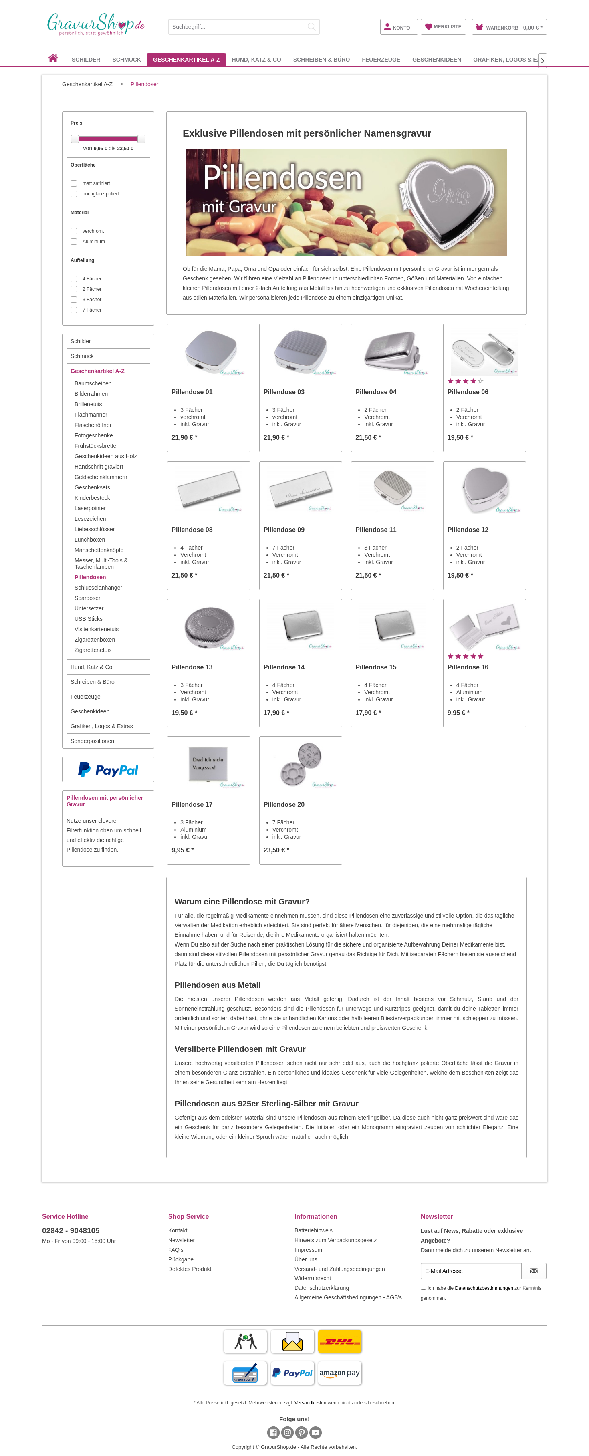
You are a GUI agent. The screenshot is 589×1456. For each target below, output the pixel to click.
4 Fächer (92, 279)
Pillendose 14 (284, 667)
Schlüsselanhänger (98, 587)
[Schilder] (86, 59)
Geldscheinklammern (101, 477)
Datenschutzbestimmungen (484, 1288)
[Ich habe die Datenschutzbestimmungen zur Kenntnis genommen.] (423, 1287)
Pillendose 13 (191, 667)
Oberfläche (83, 165)
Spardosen (88, 598)
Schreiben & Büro (93, 682)
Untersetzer (89, 608)
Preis (76, 123)
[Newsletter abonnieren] (534, 1271)
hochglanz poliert (101, 194)
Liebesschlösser (95, 529)
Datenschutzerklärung (321, 1288)
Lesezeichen (90, 519)
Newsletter (181, 1240)
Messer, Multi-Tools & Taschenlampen (101, 563)
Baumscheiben (93, 383)
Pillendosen (90, 577)
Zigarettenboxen (95, 639)
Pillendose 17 (191, 804)
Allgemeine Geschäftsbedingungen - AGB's (348, 1297)
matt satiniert (96, 183)
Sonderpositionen (92, 741)
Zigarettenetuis (93, 650)
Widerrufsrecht (312, 1278)
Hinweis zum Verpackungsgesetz (335, 1240)
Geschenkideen (90, 711)
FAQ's (176, 1250)
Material (80, 212)
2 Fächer (92, 289)
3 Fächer (92, 299)
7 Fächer (92, 310)
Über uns (305, 1259)
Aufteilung (82, 260)
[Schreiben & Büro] (321, 59)
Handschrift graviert (99, 466)
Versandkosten (310, 1403)
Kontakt (177, 1230)
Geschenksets (92, 487)
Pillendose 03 (284, 392)
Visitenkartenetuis (97, 629)
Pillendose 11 (375, 529)
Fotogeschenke (94, 435)
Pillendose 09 (284, 529)
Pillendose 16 (468, 667)
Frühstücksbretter (96, 446)
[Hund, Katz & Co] (256, 59)
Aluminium (94, 241)
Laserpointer (90, 508)
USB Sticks (89, 619)
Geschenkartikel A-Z (98, 371)
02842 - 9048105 (71, 1230)
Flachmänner (91, 414)
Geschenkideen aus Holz (106, 456)
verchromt (93, 231)
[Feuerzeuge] (381, 59)
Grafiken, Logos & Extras (102, 726)
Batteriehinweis (313, 1230)
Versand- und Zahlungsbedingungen (339, 1269)
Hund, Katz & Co (91, 667)
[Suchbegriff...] (244, 27)
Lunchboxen (90, 539)
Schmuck (82, 356)
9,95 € (101, 148)
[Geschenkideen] (436, 59)
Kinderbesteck (92, 498)
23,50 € (125, 148)
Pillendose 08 (191, 529)
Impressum (308, 1250)
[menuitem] (244, 25)
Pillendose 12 (468, 529)
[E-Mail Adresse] (471, 1271)
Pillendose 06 (468, 392)
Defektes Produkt (189, 1269)
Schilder (81, 341)
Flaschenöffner (93, 425)
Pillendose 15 (375, 667)
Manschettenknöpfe (99, 550)
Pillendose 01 (191, 392)
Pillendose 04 (375, 392)
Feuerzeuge (86, 696)
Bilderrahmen (91, 394)
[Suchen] (312, 27)
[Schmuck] (126, 59)
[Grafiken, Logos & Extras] (514, 59)
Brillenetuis (88, 404)
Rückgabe (181, 1259)
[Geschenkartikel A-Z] (186, 59)
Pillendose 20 (284, 804)
